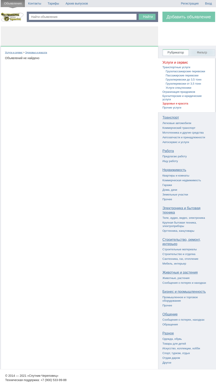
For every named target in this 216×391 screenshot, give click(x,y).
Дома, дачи (169, 189)
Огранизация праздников (178, 91)
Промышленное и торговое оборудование (180, 299)
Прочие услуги (171, 107)
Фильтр (202, 52)
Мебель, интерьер (174, 263)
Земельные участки (175, 194)
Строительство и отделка (178, 254)
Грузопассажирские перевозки (185, 71)
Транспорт (170, 117)
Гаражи (167, 185)
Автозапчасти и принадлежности (183, 137)
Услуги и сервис (13, 52)
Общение (170, 314)
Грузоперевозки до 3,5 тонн (184, 79)
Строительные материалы (179, 249)
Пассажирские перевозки (182, 75)
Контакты (34, 3)
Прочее (167, 199)
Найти (148, 17)
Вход (208, 3)
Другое (166, 362)
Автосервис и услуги (175, 142)
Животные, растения (175, 278)
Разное (168, 333)
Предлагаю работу (174, 156)
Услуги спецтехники (178, 87)
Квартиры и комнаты (175, 175)
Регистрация (190, 3)
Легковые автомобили (176, 123)
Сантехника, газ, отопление (180, 258)
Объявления (13, 3)
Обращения (170, 324)
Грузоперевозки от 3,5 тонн (183, 83)
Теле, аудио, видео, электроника (183, 217)
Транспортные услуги (176, 67)
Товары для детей (174, 343)
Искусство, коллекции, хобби (181, 348)
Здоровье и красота (36, 52)
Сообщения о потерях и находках (184, 282)
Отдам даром (171, 357)
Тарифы (53, 3)
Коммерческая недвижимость (181, 180)
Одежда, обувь (172, 339)
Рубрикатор (176, 52)
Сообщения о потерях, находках (183, 319)
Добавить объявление (189, 16)
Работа (168, 151)
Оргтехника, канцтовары (178, 230)
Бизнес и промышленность (184, 291)
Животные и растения (180, 272)
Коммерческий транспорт (178, 127)
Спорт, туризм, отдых (176, 353)
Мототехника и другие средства (183, 132)
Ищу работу (170, 161)
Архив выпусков (76, 3)
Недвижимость (174, 170)
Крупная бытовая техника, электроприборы (179, 224)
